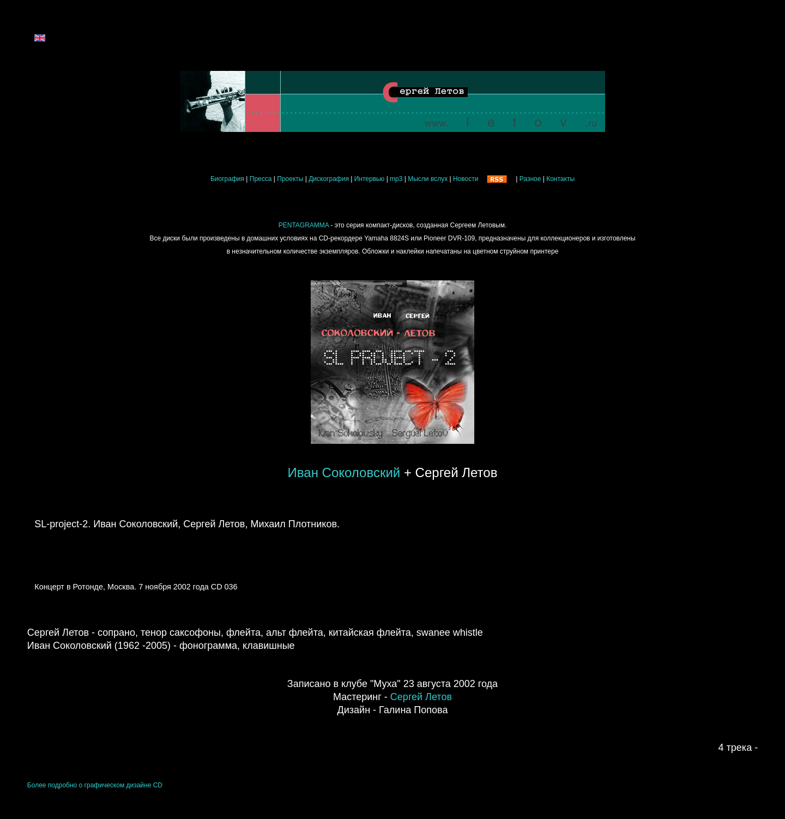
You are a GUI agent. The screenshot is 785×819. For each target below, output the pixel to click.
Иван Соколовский (344, 472)
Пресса (261, 179)
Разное (530, 179)
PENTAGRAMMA (304, 225)
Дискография (329, 179)
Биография (227, 179)
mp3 (396, 179)
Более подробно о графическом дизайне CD (94, 785)
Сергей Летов (421, 696)
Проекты (290, 179)
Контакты (560, 179)
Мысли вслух (428, 179)
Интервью (369, 179)
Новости (465, 179)
